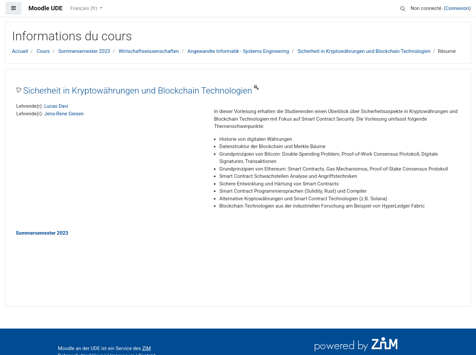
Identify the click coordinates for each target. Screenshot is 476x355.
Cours (43, 51)
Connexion (457, 8)
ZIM (146, 348)
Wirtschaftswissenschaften (149, 51)
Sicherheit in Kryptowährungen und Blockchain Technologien (364, 51)
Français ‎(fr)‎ (84, 8)
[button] (402, 7)
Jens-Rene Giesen (64, 114)
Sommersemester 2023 (84, 51)
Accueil (20, 51)
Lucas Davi (56, 106)
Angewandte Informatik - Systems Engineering (238, 51)
